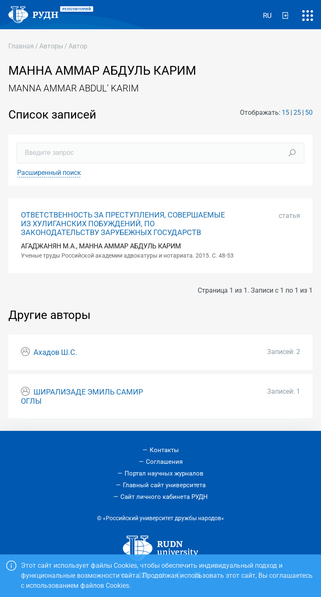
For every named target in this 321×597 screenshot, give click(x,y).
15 (285, 112)
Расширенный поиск (49, 173)
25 (297, 112)
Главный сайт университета (164, 485)
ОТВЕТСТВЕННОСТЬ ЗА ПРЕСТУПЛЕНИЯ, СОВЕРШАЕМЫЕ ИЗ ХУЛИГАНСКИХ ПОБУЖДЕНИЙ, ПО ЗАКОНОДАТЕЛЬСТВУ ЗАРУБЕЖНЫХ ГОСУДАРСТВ (123, 224)
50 (309, 112)
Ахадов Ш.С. (55, 352)
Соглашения (164, 461)
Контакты (164, 450)
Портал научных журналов (164, 473)
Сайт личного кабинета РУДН (164, 497)
